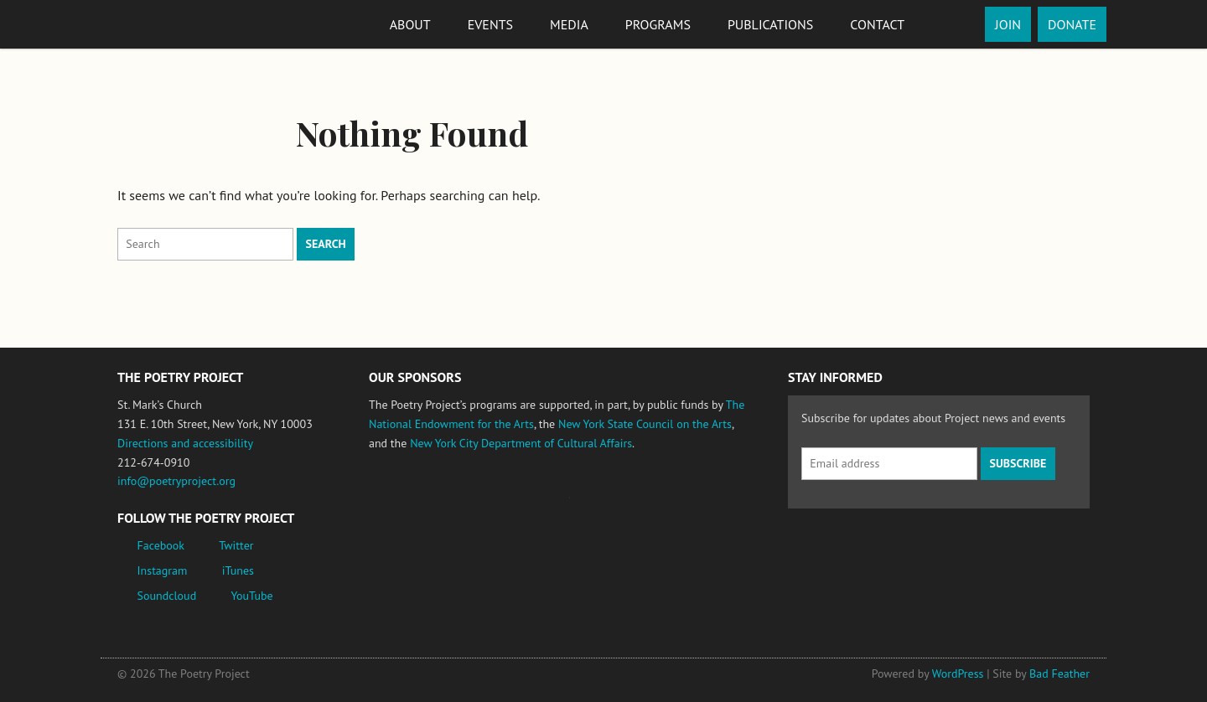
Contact (877, 24)
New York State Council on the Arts (645, 423)
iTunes (238, 570)
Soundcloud (167, 595)
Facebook (161, 545)
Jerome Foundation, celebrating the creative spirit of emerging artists (524, 506)
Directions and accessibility (185, 443)
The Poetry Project (178, 24)
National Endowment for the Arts (415, 505)
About (410, 24)
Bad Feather (1059, 673)
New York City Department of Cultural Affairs (521, 443)
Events (490, 24)
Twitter (236, 545)
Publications (770, 24)
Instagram (162, 570)
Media (569, 24)
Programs (658, 24)
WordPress (958, 673)
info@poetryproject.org (176, 480)
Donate (1072, 24)
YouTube (251, 595)
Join (1008, 24)
